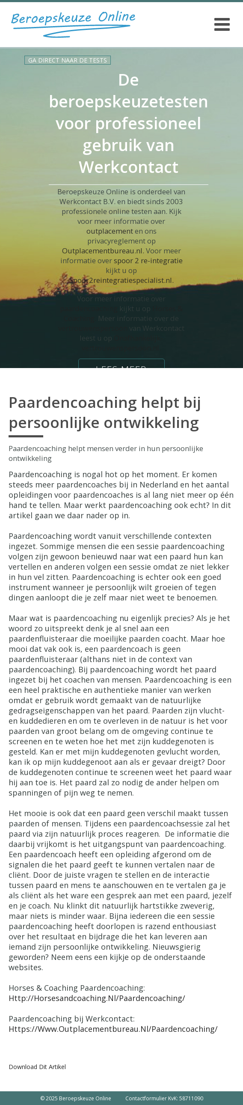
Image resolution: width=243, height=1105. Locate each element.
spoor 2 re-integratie (148, 260)
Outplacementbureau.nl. (103, 250)
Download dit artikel (37, 1067)
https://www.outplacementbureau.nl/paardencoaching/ (113, 1029)
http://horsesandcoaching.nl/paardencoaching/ (97, 998)
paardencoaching (89, 308)
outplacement (109, 231)
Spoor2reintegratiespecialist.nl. (121, 280)
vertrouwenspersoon (92, 328)
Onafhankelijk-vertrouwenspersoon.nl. (122, 343)
